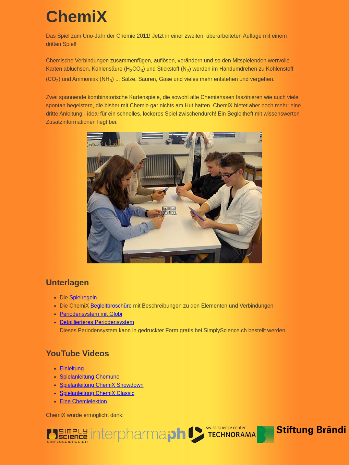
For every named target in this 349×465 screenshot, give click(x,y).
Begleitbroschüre (111, 306)
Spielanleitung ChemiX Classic (97, 393)
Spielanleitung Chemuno (89, 377)
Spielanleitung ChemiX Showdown (102, 385)
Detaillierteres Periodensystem (97, 322)
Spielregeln (83, 297)
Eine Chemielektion (83, 401)
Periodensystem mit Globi (91, 314)
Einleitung (72, 368)
